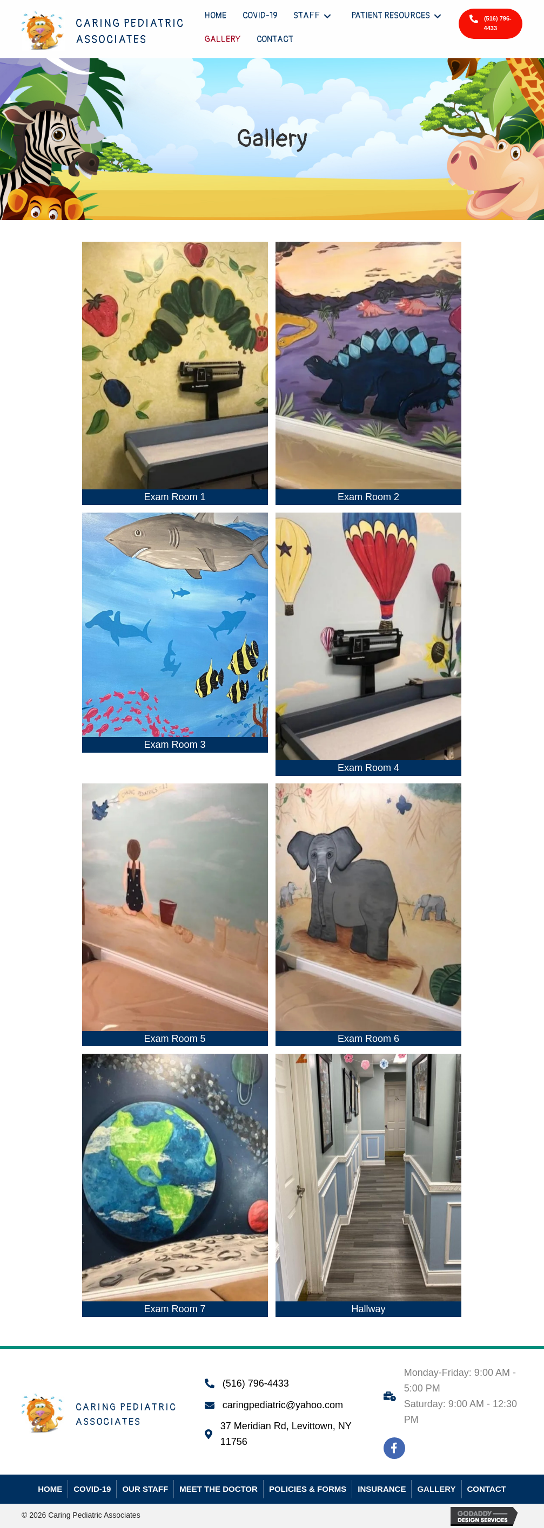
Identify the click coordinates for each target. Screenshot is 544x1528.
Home (50, 1488)
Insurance (382, 1488)
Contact (486, 1488)
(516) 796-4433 (256, 1383)
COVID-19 (92, 1488)
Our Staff (145, 1488)
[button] (490, 24)
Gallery (436, 1488)
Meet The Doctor (218, 1488)
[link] (215, 15)
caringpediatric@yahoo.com (283, 1405)
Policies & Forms (307, 1488)
